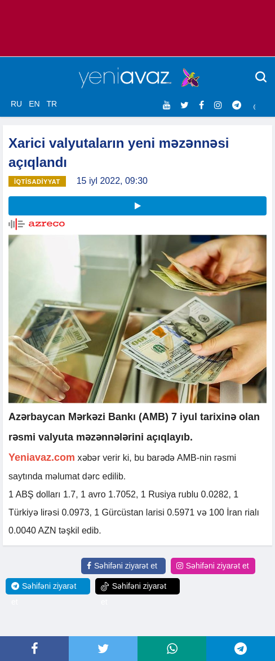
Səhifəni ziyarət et (122, 565)
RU (16, 103)
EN (34, 103)
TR (51, 103)
